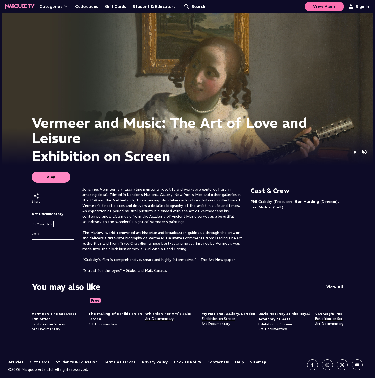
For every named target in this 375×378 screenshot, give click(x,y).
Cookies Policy (187, 362)
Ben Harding (307, 201)
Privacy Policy (155, 362)
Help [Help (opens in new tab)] (239, 362)
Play (51, 177)
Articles (15, 362)
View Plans (324, 6)
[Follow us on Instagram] (327, 364)
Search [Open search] (195, 6)
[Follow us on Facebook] (312, 364)
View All (334, 286)
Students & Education (77, 362)
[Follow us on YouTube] (357, 364)
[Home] (20, 6)
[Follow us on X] (342, 364)
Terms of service (120, 362)
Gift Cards (40, 362)
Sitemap (258, 362)
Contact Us (218, 362)
